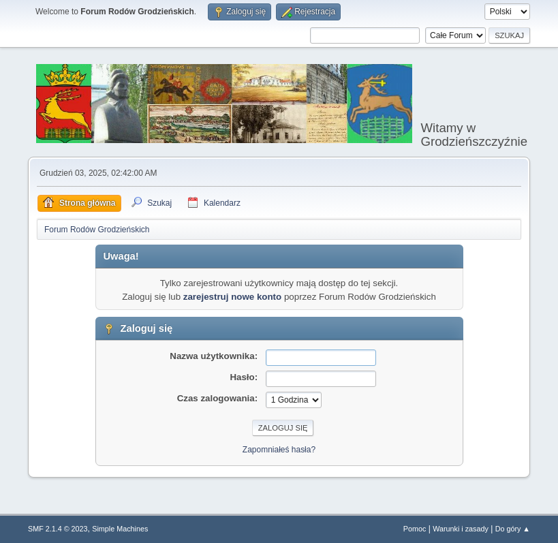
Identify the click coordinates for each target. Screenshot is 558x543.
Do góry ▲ (512, 529)
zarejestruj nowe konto (232, 297)
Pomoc (415, 529)
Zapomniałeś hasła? (279, 449)
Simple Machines (120, 529)
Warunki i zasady (461, 529)
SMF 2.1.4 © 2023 (58, 529)
